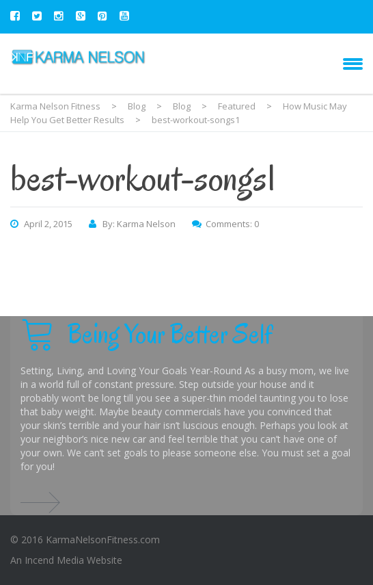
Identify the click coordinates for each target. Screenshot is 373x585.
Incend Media (54, 560)
